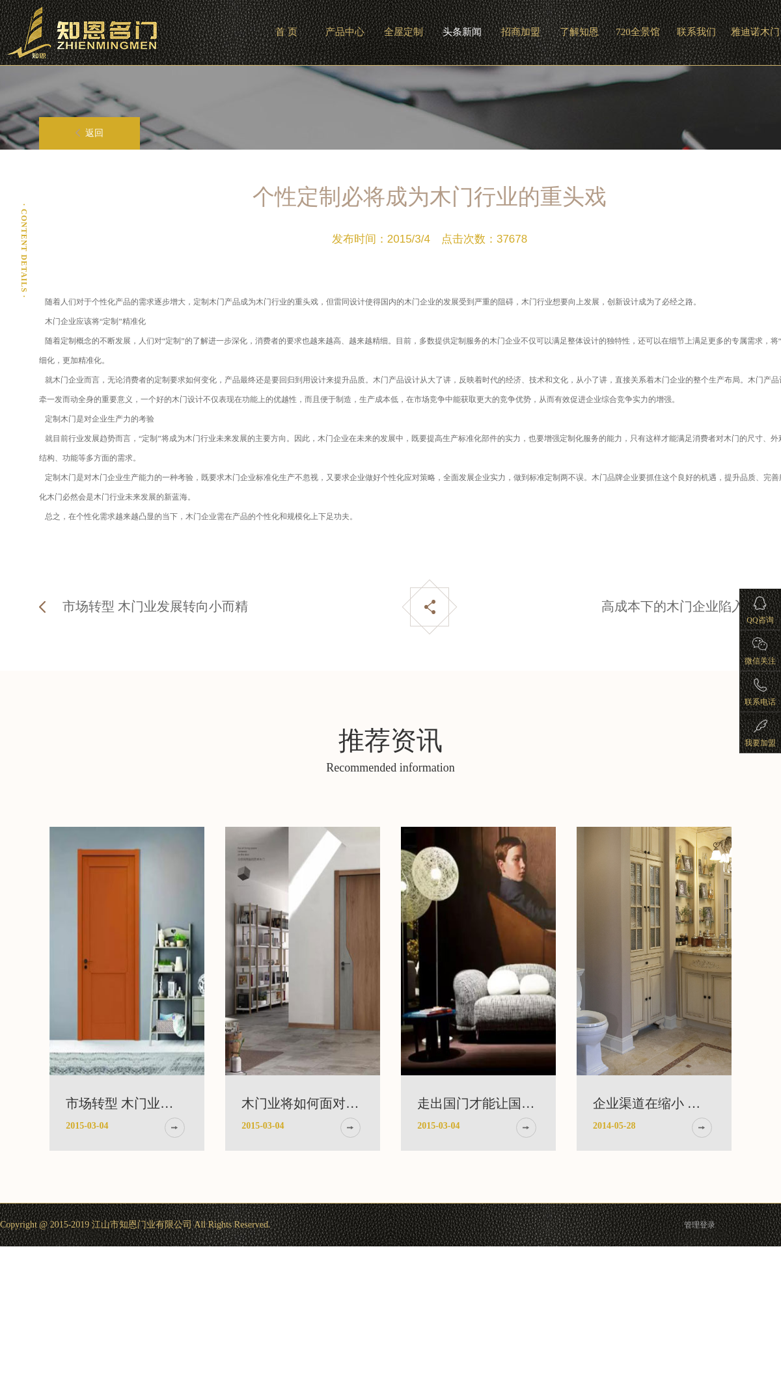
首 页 (286, 32)
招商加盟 (520, 32)
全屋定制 (403, 32)
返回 (89, 133)
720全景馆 (638, 32)
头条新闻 (462, 32)
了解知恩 (579, 32)
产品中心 (344, 32)
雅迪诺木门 (755, 32)
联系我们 (696, 32)
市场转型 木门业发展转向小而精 (155, 606)
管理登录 (699, 1224)
